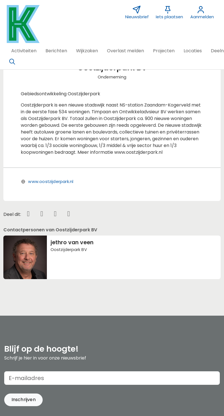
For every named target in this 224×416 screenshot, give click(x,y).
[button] (24, 50)
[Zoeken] (12, 61)
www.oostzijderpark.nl (50, 181)
